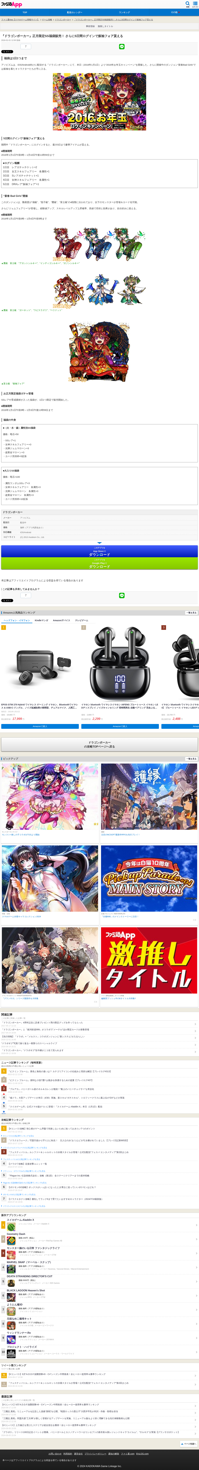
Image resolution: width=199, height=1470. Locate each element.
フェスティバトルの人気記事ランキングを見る (21, 1159)
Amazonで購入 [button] (40, 726)
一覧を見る (191, 613)
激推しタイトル (105, 26)
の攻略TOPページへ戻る (99, 744)
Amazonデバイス (61, 620)
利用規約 (67, 1453)
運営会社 (78, 1453)
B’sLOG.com (142, 1453)
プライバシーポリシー (95, 1453)
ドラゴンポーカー (63, 19)
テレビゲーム (81, 620)
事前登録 (90, 26)
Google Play (99, 564)
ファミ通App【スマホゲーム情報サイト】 (20, 19)
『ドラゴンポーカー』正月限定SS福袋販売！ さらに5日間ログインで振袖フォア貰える (113, 19)
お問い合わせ (55, 1453)
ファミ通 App (11, 5)
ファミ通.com (127, 1453)
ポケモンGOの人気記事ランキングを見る (19, 1194)
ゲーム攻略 (47, 19)
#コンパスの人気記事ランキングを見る (18, 1136)
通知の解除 (113, 1453)
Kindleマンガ (41, 620)
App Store (99, 552)
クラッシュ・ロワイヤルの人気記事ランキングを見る (24, 1171)
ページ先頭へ (190, 1444)
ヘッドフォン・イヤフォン (17, 620)
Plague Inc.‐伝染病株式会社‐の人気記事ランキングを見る (24, 1183)
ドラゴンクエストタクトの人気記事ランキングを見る (24, 1206)
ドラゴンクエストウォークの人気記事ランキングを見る (25, 1148)
